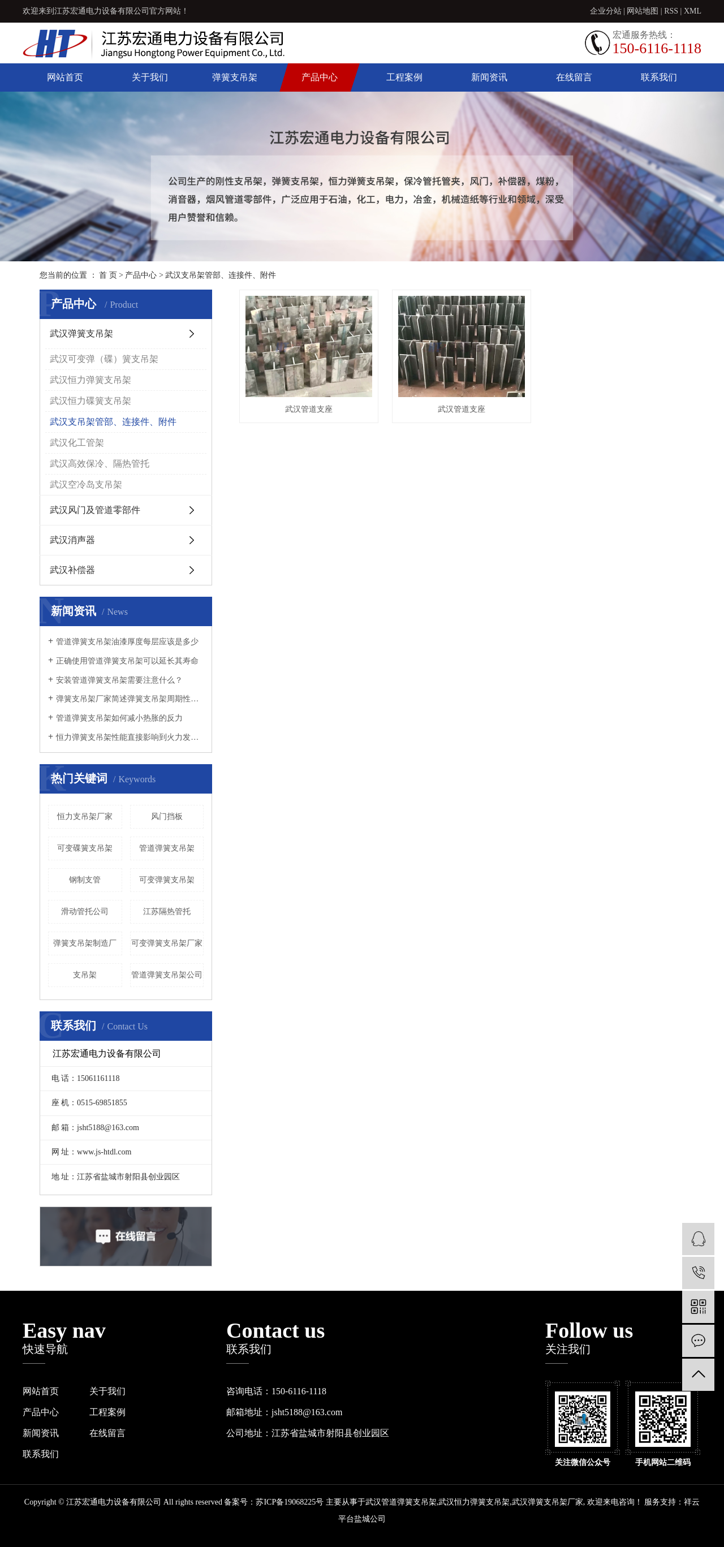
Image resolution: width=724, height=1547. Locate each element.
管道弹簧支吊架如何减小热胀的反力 (119, 718)
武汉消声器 (72, 540)
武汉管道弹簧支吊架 (401, 1502)
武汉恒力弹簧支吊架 (90, 380)
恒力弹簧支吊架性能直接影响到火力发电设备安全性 (130, 737)
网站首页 (65, 77)
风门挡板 (167, 816)
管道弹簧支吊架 (167, 848)
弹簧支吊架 (234, 77)
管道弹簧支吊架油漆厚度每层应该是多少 (127, 641)
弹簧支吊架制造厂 (85, 943)
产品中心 (319, 77)
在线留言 (574, 77)
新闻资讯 (489, 77)
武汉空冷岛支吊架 (86, 484)
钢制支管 (85, 880)
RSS (671, 11)
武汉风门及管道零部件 (95, 510)
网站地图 (642, 11)
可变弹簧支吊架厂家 (166, 943)
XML (692, 11)
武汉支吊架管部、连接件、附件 (220, 275)
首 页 (108, 275)
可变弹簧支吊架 (167, 880)
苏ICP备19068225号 (290, 1502)
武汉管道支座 (309, 409)
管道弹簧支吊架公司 (166, 975)
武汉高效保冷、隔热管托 (99, 463)
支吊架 (85, 975)
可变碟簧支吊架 (85, 848)
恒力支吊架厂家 (85, 816)
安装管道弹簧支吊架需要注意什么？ (119, 680)
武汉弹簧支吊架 (81, 333)
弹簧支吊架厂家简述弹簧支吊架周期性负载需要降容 (130, 699)
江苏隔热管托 (167, 911)
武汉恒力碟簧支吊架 (90, 401)
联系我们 (659, 77)
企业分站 (606, 11)
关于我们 (150, 77)
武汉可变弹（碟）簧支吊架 (104, 359)
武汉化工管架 (77, 442)
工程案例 (404, 77)
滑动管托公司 (85, 911)
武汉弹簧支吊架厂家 (547, 1502)
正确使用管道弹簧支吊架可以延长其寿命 (127, 661)
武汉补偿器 (72, 570)
